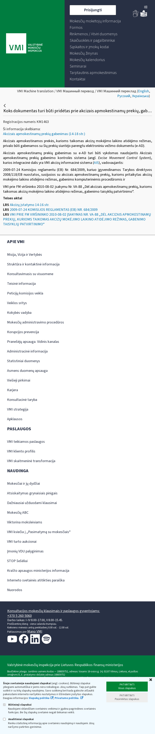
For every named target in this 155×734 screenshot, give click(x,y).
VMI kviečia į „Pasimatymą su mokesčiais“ (39, 531)
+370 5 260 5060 (19, 615)
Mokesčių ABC (17, 512)
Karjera (12, 390)
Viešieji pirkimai (18, 380)
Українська (140, 96)
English (143, 91)
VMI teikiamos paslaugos (26, 441)
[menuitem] (95, 21)
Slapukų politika (39, 698)
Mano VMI (34, 631)
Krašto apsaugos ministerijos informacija (38, 570)
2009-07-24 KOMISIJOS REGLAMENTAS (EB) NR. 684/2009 (53, 209)
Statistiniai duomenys (23, 361)
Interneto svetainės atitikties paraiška (36, 580)
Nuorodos (14, 590)
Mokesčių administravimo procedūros (35, 322)
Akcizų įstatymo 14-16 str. (29, 204)
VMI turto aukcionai (22, 541)
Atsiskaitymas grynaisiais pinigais (32, 493)
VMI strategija (17, 409)
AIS (96, 162)
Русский (123, 96)
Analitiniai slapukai (18, 719)
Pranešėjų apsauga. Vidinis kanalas (33, 341)
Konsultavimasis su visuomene (30, 274)
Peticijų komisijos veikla (25, 293)
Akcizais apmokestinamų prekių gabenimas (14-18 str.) (44, 133)
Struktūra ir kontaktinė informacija (33, 264)
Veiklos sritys (17, 303)
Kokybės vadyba (19, 312)
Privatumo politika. (67, 698)
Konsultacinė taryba (22, 399)
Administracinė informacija (27, 351)
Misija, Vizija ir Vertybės (24, 254)
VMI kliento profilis (21, 451)
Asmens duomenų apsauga (27, 370)
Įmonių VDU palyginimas (25, 551)
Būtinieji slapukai (17, 705)
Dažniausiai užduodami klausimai (32, 502)
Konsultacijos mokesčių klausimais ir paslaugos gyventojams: (53, 610)
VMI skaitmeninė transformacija (31, 461)
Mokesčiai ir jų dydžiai (23, 483)
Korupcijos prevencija (23, 332)
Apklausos (14, 419)
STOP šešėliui (17, 560)
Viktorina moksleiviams (24, 522)
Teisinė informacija (21, 283)
